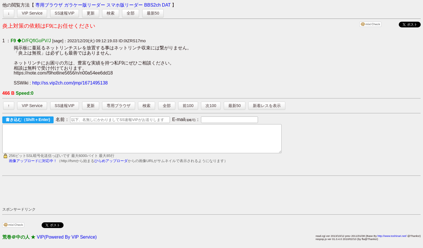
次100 (211, 105)
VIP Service (32, 13)
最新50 (153, 13)
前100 (188, 105)
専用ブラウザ (49, 5)
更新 (91, 13)
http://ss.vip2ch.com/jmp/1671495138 (70, 82)
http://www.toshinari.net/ (391, 241)
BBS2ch (152, 5)
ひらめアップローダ (111, 166)
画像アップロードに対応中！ (33, 166)
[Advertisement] (106, 196)
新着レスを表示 (267, 105)
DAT (166, 5)
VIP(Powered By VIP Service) (67, 242)
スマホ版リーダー (124, 5)
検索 (111, 13)
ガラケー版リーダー (84, 5)
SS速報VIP (64, 13)
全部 (131, 13)
